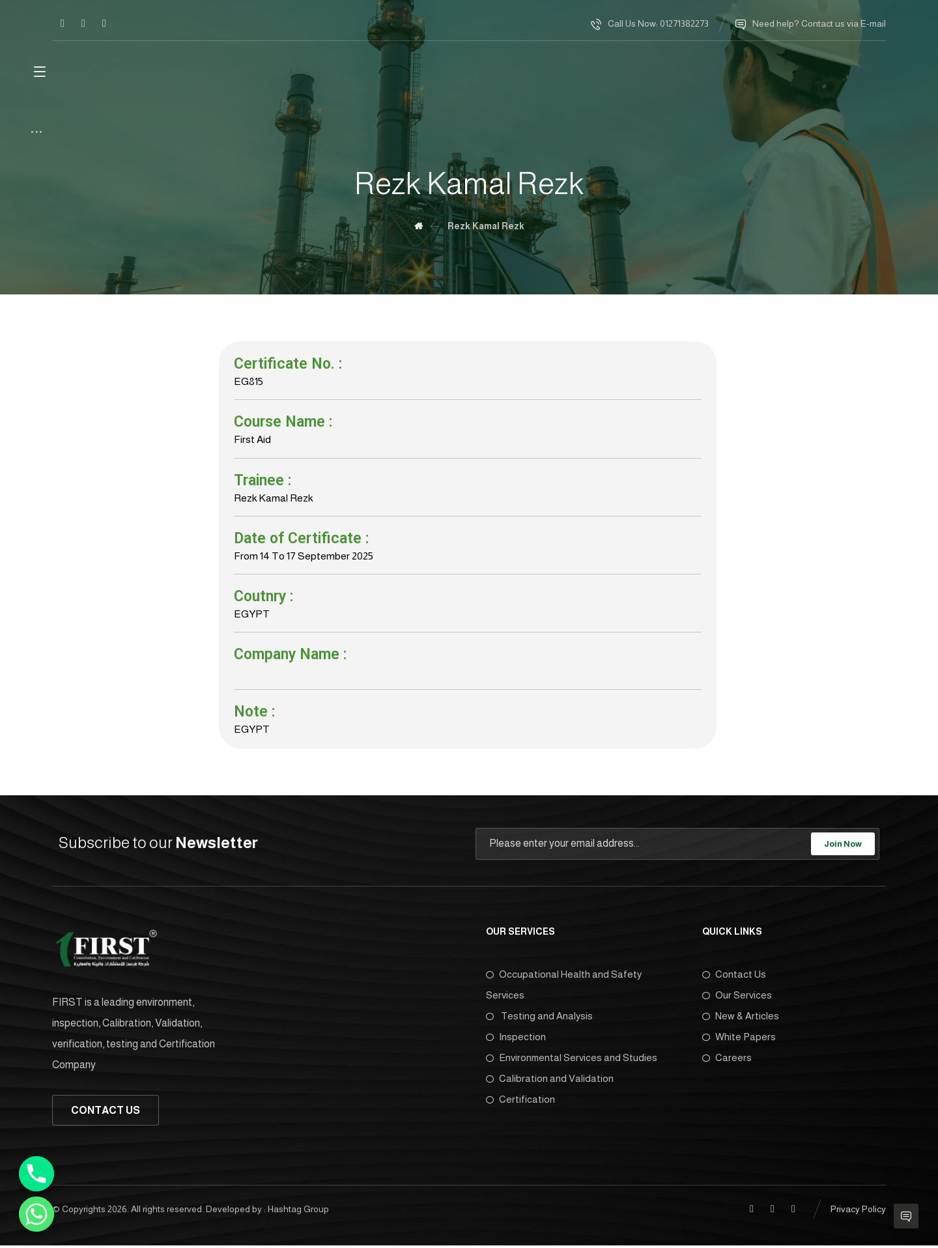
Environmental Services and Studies (571, 1060)
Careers (727, 1060)
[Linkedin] (83, 23)
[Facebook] (62, 23)
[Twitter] (104, 23)
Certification (520, 1102)
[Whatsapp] (36, 1214)
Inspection (516, 1039)
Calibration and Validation (550, 1081)
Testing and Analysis (539, 1019)
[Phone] (36, 1173)
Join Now (843, 846)
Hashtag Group (298, 1212)
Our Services (737, 998)
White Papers (739, 1039)
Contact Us (734, 977)
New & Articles (740, 1019)
